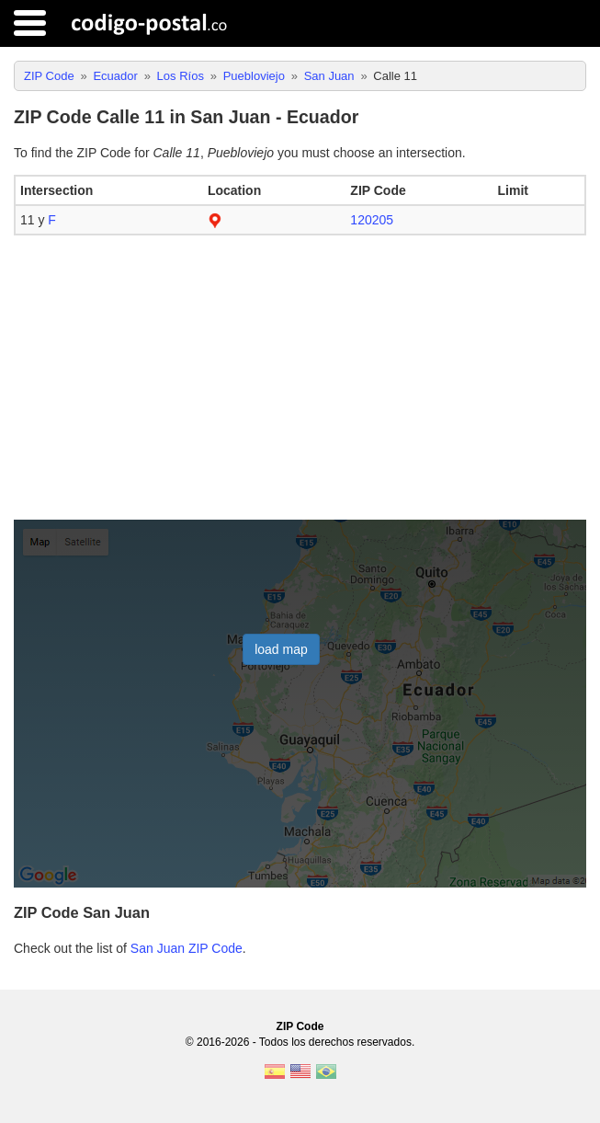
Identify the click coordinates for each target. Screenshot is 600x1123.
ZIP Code (300, 1026)
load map (281, 649)
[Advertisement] (300, 378)
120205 (371, 219)
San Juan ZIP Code (186, 948)
